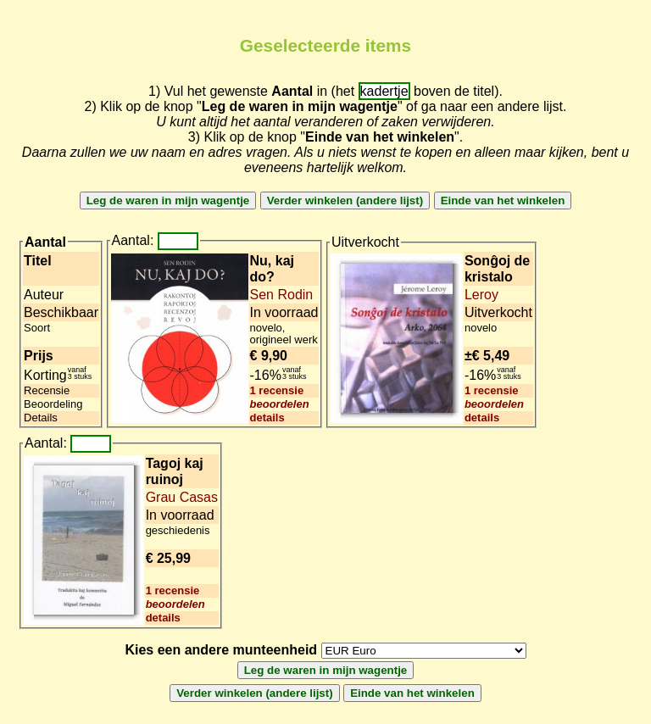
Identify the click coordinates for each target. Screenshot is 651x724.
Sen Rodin (282, 294)
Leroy (481, 294)
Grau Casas (182, 497)
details (267, 417)
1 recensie (277, 390)
